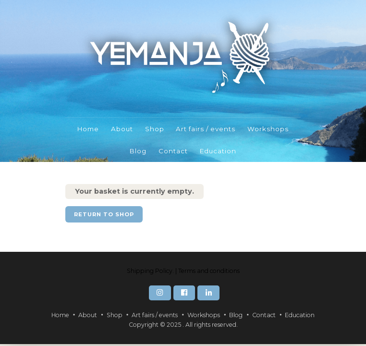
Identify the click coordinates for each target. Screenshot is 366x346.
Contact (173, 151)
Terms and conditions (209, 270)
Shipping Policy (149, 270)
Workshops (268, 129)
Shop (154, 129)
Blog (138, 151)
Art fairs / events (205, 129)
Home (88, 129)
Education (218, 151)
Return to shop (104, 214)
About (122, 129)
